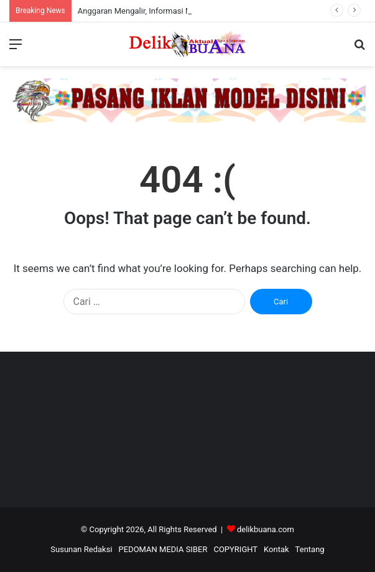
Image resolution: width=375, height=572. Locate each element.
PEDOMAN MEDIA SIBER (163, 549)
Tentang (310, 549)
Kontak (276, 549)
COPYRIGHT (235, 549)
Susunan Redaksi (81, 549)
